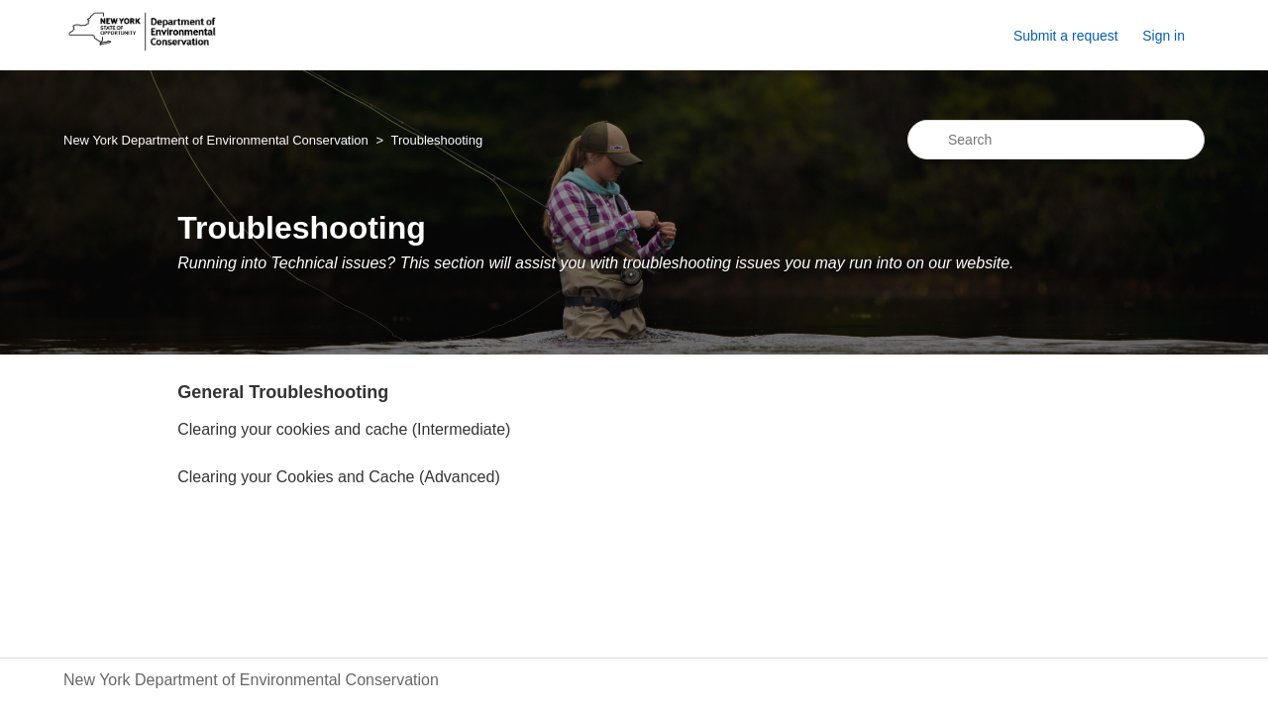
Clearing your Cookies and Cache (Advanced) (338, 476)
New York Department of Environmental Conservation (216, 140)
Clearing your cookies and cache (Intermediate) (343, 429)
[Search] (1056, 139)
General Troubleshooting (282, 392)
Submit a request (1065, 36)
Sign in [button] (1163, 36)
